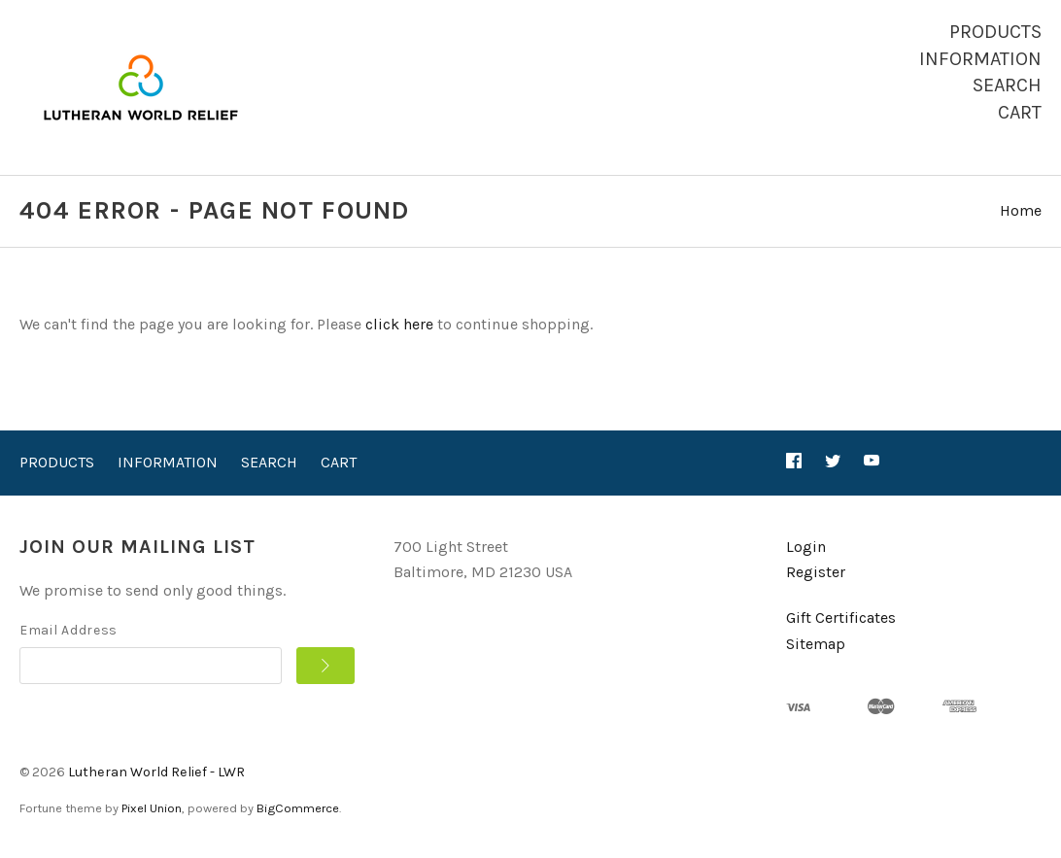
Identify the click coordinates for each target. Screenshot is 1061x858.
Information (980, 59)
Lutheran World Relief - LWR (156, 772)
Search (1007, 85)
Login (806, 546)
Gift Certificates (841, 617)
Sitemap (815, 644)
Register (815, 572)
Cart (1020, 112)
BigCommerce (298, 808)
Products (995, 31)
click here (399, 324)
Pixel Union (151, 808)
